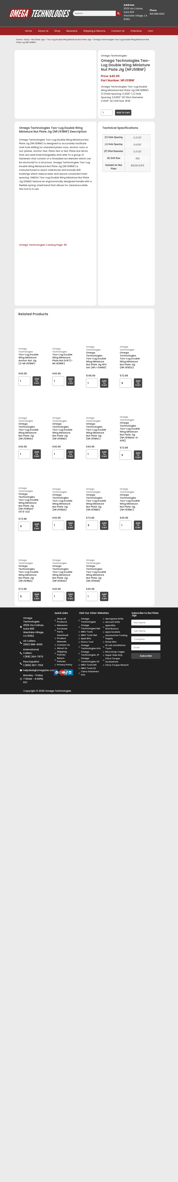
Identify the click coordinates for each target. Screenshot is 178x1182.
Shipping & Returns (94, 31)
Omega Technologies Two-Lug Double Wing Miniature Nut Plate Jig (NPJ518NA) (62, 502)
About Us (43, 31)
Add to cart (123, 112)
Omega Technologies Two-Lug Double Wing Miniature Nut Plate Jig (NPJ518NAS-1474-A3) (28, 502)
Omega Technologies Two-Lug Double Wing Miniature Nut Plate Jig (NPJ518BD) (96, 502)
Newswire (71, 31)
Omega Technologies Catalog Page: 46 (43, 245)
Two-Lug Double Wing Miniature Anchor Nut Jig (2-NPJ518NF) (28, 359)
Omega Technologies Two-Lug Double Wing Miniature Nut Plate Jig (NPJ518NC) (96, 431)
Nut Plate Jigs (38, 39)
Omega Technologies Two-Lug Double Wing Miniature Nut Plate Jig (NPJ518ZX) (130, 360)
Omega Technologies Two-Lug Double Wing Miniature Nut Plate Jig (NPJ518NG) (28, 431)
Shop (57, 31)
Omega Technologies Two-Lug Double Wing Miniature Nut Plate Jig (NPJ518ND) (62, 431)
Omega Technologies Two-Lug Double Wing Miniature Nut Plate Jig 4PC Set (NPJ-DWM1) (96, 360)
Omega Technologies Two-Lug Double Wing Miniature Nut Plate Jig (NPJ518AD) (62, 573)
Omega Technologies (114, 55)
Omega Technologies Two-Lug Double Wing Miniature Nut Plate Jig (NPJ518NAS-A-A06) (130, 431)
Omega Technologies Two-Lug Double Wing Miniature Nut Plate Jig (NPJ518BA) (28, 573)
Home (28, 31)
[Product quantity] (107, 113)
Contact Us (118, 31)
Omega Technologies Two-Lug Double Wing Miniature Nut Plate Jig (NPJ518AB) (96, 573)
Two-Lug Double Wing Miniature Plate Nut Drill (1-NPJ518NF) (62, 359)
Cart (150, 31)
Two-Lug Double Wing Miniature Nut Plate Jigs (69, 39)
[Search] (118, 13)
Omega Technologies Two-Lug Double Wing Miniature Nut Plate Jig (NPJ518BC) (130, 502)
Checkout (136, 31)
